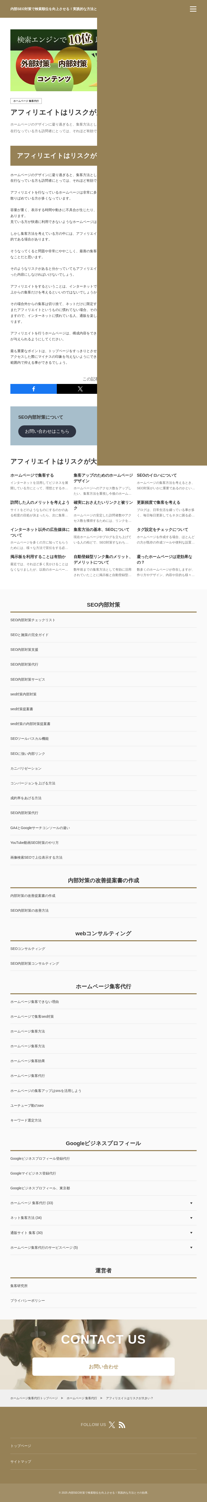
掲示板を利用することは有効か (38, 557)
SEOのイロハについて (157, 475)
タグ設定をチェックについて (162, 529)
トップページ (20, 1446)
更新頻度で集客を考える (158, 502)
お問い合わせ (103, 1366)
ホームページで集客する (32, 475)
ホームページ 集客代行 (26, 101)
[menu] (193, 8)
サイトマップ (20, 1462)
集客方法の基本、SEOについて (101, 529)
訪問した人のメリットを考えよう (40, 502)
